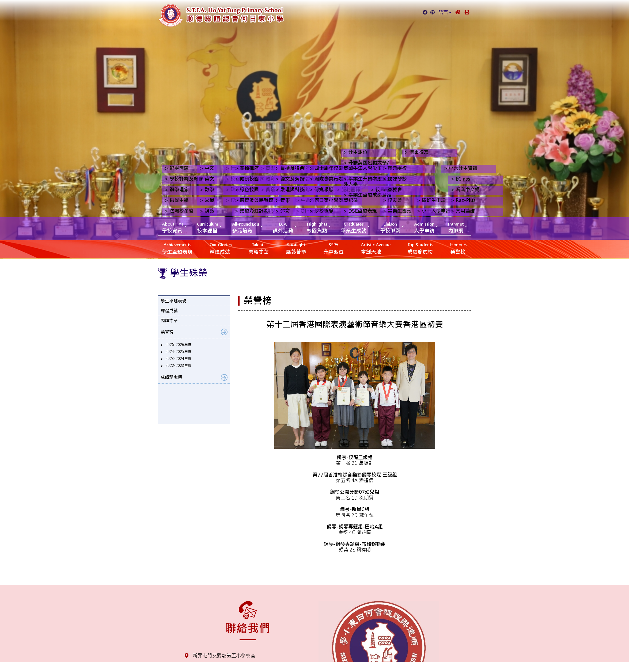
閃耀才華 (258, 248)
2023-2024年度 (178, 358)
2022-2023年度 (178, 365)
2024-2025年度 (178, 351)
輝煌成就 (221, 248)
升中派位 (333, 248)
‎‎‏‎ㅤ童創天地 (376, 248)
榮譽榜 (458, 248)
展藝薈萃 (296, 248)
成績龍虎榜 (420, 248)
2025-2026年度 (178, 344)
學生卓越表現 (177, 248)
